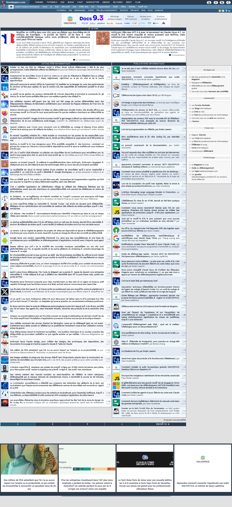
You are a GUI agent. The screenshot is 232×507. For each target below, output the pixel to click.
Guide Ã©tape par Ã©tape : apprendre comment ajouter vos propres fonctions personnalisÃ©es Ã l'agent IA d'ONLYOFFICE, (150, 298)
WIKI (143, 10)
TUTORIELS (61, 10)
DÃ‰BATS (134, 10)
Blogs (70, 2)
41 (108, 188)
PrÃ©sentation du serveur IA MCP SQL (150, 112)
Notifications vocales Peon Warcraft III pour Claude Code (150, 247)
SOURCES (124, 10)
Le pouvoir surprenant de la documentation (150, 146)
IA (51, 7)
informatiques (200, 148)
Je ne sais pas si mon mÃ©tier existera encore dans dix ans (150, 70)
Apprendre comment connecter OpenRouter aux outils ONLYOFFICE (150, 78)
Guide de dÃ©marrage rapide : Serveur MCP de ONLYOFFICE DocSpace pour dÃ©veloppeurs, (150, 255)
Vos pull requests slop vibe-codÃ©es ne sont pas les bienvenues (150, 156)
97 (108, 180)
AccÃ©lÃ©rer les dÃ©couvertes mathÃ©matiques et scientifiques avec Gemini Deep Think (150, 238)
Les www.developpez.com (205, 171)
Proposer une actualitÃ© (175, 420)
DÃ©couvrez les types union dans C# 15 (146, 95)
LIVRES (91, 10)
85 (184, 315)
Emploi (106, 2)
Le (195, 112)
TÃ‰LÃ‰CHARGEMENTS (106, 10)
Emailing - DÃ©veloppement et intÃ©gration (150, 87)
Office (123, 7)
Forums (39, 2)
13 (108, 367)
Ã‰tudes (118, 2)
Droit (129, 2)
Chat (80, 2)
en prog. (199, 145)
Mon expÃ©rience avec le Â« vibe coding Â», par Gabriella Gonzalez (150, 138)
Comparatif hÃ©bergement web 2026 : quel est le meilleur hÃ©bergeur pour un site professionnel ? (150, 325)
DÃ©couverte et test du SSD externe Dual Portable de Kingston (149, 306)
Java (74, 7)
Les (201, 105)
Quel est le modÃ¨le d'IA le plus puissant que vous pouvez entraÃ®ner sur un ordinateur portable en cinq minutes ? (150, 221)
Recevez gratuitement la (206, 77)
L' (195, 121)
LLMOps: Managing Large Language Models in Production (150, 193)
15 (184, 263)
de (203, 168)
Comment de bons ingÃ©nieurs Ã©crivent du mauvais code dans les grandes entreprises (150, 402)
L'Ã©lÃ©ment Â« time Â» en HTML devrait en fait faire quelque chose (150, 202)
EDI (92, 7)
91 (108, 333)
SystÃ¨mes (142, 7)
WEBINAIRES (79, 10)
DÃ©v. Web (83, 7)
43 (108, 291)
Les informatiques (201, 109)
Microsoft (66, 7)
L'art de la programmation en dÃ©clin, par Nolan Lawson (146, 129)
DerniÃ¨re (162, 424)
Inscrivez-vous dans (210, 92)
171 (107, 359)
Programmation (103, 7)
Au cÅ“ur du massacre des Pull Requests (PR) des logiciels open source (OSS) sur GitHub (150, 229)
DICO (150, 10)
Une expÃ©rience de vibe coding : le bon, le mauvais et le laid (150, 334)
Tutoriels (51, 2)
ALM (57, 7)
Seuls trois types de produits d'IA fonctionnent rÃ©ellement (150, 360)
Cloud (44, 7)
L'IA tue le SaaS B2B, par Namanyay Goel (139, 281)
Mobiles (132, 7)
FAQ (62, 2)
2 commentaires (177, 55)
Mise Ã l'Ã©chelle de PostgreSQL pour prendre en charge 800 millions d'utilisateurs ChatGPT (150, 342)
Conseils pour (202, 151)
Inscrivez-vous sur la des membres (208, 118)
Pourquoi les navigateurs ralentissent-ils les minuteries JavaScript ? (150, 377)
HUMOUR (159, 10)
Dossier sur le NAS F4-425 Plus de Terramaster (150, 412)
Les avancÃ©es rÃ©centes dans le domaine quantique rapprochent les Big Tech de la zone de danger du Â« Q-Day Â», (57, 402)
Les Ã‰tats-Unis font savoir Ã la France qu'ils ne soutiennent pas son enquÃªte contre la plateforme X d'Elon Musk (57, 291)
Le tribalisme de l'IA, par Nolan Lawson (138, 351)
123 (107, 325)
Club (137, 2)
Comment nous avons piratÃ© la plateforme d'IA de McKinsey (150, 175)
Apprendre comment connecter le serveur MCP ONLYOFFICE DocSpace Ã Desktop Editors (150, 166)
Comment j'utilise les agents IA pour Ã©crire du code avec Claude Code (150, 394)
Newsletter (92, 2)
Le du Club (200, 165)
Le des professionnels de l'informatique (210, 115)
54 (108, 393)
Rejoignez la (202, 83)
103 (107, 205)
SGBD (115, 7)
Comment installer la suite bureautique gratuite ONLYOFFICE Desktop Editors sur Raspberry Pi (150, 368)
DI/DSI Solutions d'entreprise (27, 7)
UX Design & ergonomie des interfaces (150, 104)
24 (108, 111)
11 (108, 103)
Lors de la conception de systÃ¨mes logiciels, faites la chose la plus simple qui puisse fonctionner (150, 185)
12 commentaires (81, 60)
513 (107, 350)
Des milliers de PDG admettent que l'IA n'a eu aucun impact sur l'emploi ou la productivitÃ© (56, 351)
